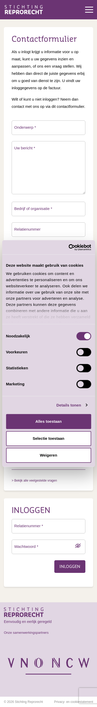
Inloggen (69, 567)
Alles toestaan (48, 421)
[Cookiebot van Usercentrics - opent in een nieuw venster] (69, 247)
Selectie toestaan (48, 438)
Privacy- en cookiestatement (73, 702)
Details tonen (68, 405)
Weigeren (48, 455)
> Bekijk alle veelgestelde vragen (34, 480)
